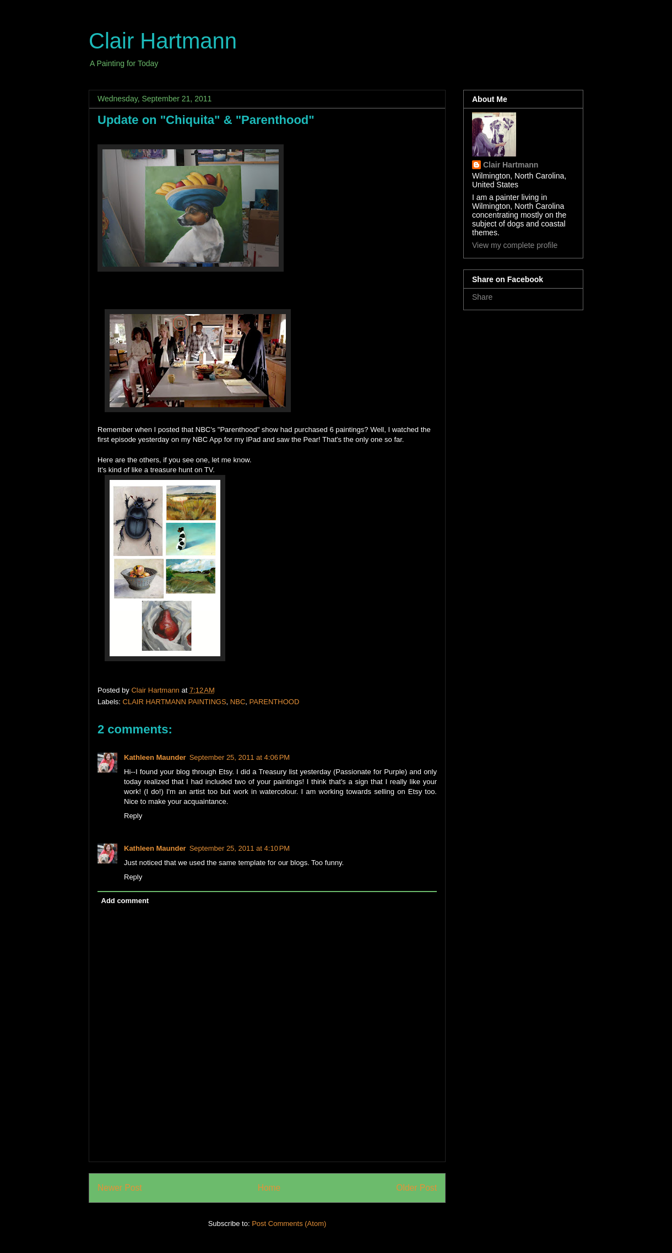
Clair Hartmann (163, 41)
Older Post (416, 1187)
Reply (133, 816)
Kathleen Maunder (155, 757)
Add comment (125, 900)
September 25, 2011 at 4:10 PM (239, 848)
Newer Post (119, 1187)
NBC (237, 702)
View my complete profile (514, 245)
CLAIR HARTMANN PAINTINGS (174, 702)
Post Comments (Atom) (289, 1223)
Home (269, 1187)
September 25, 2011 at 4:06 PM (239, 757)
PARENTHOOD (275, 702)
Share (482, 297)
